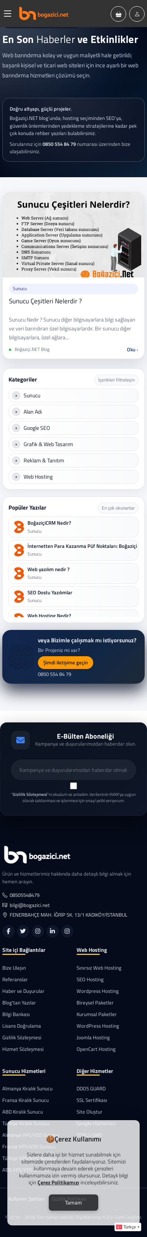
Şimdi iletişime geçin (65, 662)
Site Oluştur (90, 1112)
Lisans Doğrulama (21, 1026)
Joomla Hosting (93, 1037)
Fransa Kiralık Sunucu (25, 1100)
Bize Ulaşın (14, 968)
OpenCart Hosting (96, 1049)
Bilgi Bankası (16, 1014)
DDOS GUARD (91, 1088)
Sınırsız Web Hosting (99, 968)
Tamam (73, 1202)
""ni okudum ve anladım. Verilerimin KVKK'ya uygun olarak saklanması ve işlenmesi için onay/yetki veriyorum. (73, 797)
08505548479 (20, 895)
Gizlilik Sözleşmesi (21, 1037)
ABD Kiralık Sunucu (22, 1112)
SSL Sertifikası (92, 1100)
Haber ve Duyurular (23, 991)
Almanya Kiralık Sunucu (27, 1088)
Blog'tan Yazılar (19, 1002)
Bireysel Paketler (95, 1002)
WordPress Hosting (98, 1026)
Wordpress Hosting (98, 991)
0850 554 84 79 (54, 674)
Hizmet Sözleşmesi (23, 1049)
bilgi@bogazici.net (26, 905)
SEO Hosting (90, 979)
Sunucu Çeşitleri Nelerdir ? (45, 301)
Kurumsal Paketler (97, 1014)
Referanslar (15, 979)
